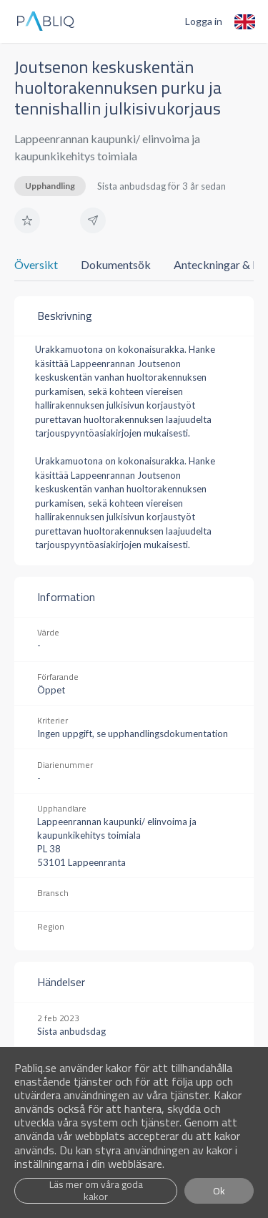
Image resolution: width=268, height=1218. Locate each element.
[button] (27, 220)
